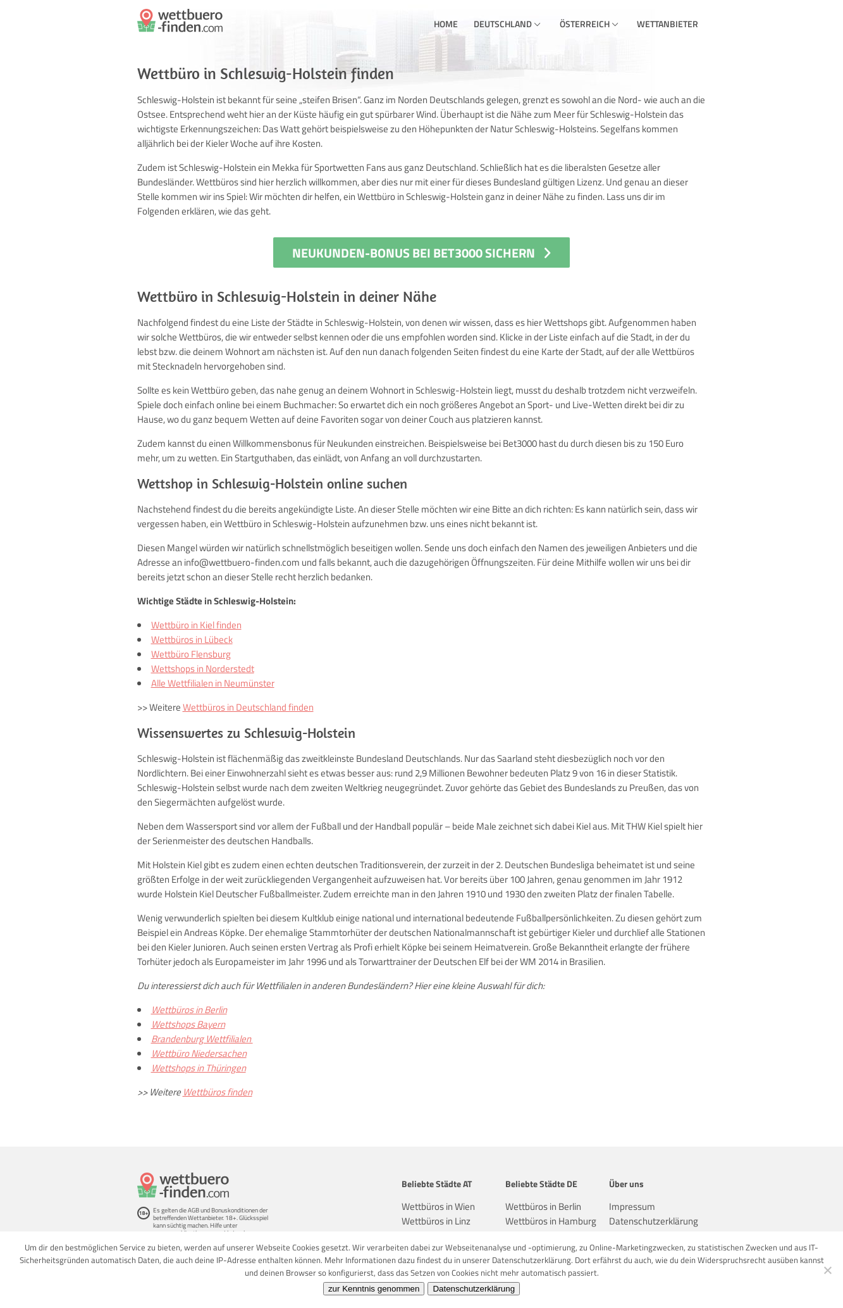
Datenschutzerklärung (653, 1221)
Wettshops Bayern (188, 1024)
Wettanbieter (667, 23)
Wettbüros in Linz (436, 1221)
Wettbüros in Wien (438, 1206)
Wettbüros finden (217, 1092)
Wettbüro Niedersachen (199, 1053)
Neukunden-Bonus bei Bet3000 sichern (413, 253)
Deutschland (503, 23)
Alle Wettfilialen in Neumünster (212, 683)
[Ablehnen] (827, 1270)
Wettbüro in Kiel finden (196, 625)
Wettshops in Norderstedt (202, 668)
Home (446, 23)
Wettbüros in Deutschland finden (248, 707)
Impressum (632, 1206)
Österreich (585, 23)
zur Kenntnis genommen (373, 1288)
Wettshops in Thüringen (198, 1068)
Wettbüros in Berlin (189, 1009)
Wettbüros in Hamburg (550, 1221)
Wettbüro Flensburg (191, 654)
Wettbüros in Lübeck (192, 639)
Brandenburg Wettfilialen (202, 1038)
